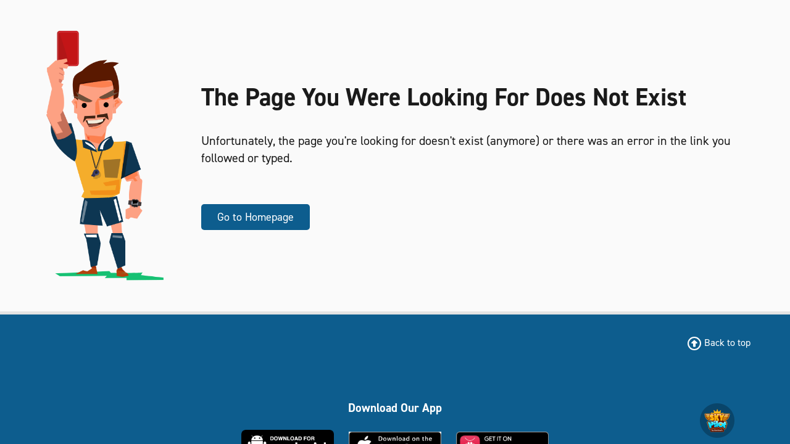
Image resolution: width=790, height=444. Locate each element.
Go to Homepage (255, 217)
